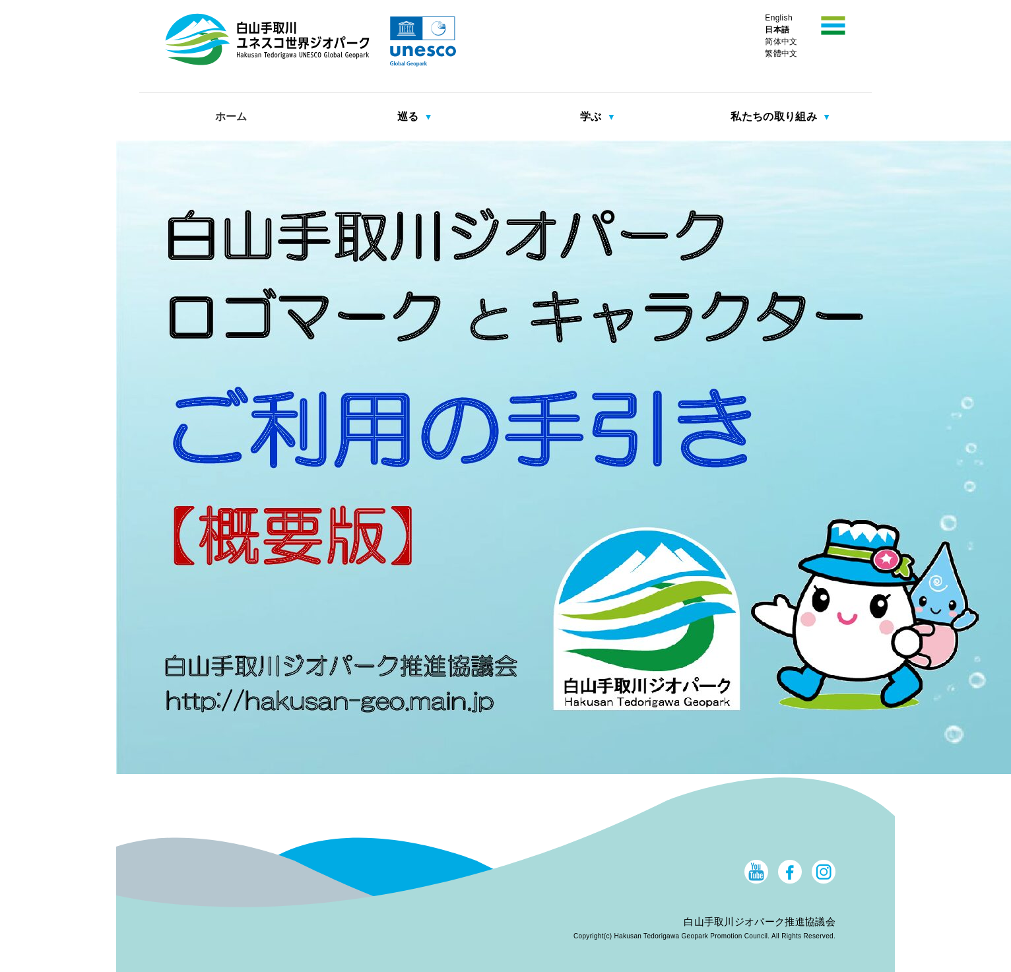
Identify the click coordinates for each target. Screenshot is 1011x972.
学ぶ (592, 116)
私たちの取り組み (775, 116)
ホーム (231, 116)
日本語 (777, 29)
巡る (409, 116)
